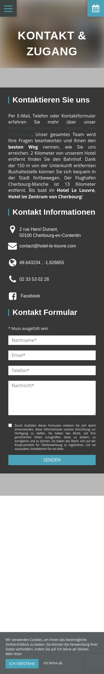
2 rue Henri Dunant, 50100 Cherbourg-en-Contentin (50, 232)
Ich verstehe (22, 663)
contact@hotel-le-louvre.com (47, 246)
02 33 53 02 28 (34, 279)
